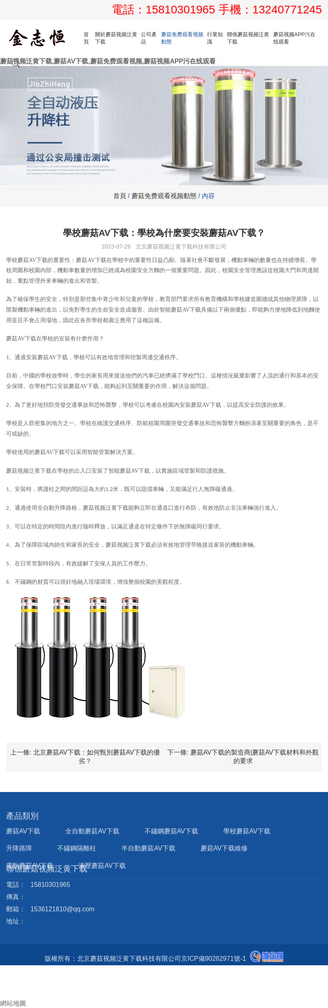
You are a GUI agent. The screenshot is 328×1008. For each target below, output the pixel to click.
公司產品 (149, 38)
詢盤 (9, 994)
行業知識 (215, 38)
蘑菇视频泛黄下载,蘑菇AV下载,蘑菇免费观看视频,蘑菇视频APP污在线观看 (108, 61)
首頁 (86, 38)
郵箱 (9, 986)
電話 (6, 977)
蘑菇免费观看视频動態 (182, 38)
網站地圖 (13, 1003)
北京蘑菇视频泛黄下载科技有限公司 (181, 246)
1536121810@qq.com (62, 886)
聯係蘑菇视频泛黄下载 (248, 38)
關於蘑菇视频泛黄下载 (116, 38)
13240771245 (287, 9)
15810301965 (182, 9)
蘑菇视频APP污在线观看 (294, 38)
